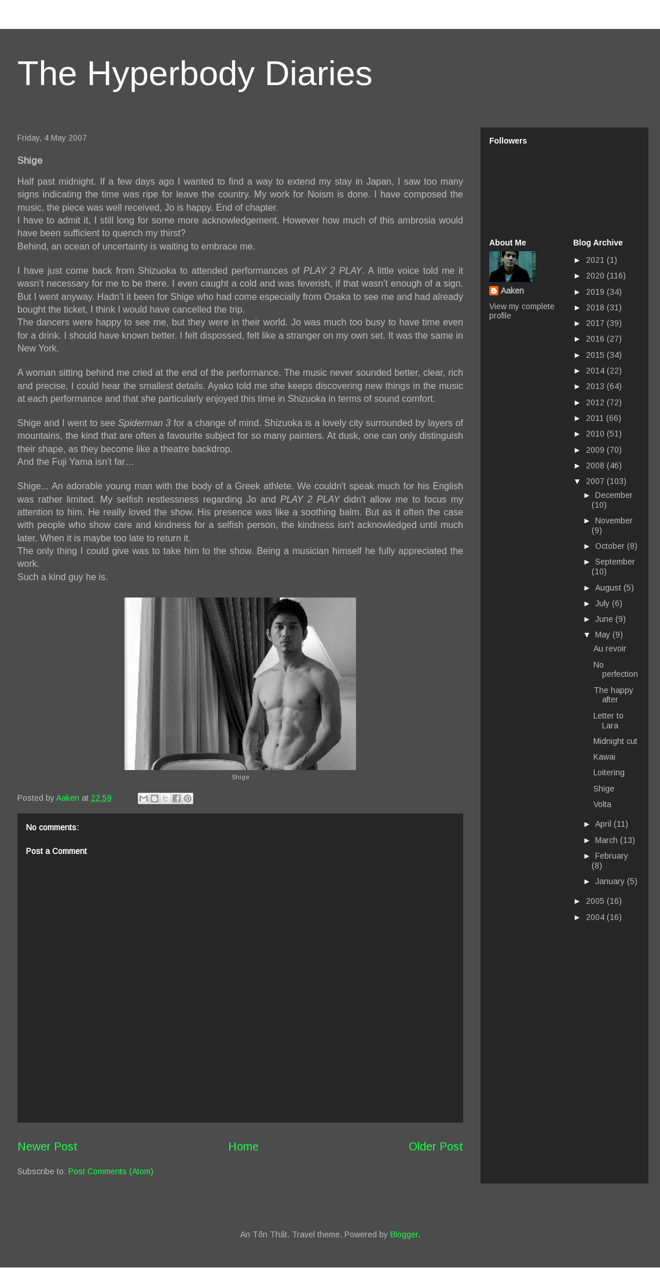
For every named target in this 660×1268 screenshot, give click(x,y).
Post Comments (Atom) (110, 1171)
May (604, 634)
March (607, 840)
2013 (596, 386)
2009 (596, 450)
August (609, 587)
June (605, 619)
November (614, 520)
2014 (596, 370)
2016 (596, 338)
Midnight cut (615, 741)
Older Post (436, 1146)
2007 (596, 481)
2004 (596, 917)
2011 (596, 418)
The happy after (613, 695)
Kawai (604, 756)
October (611, 546)
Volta (602, 804)
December (614, 495)
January (611, 881)
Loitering (609, 772)
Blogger (404, 1234)
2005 (596, 901)
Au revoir (609, 648)
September (615, 561)
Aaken (512, 290)
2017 (596, 323)
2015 (596, 355)
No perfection (615, 669)
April (604, 824)
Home (243, 1146)
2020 (596, 275)
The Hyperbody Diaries (195, 73)
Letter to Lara (608, 720)
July (603, 603)
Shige (603, 788)
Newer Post (47, 1146)
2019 (596, 291)
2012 (596, 402)
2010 (596, 433)
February (611, 855)
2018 (596, 307)
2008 (596, 465)
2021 (596, 260)
